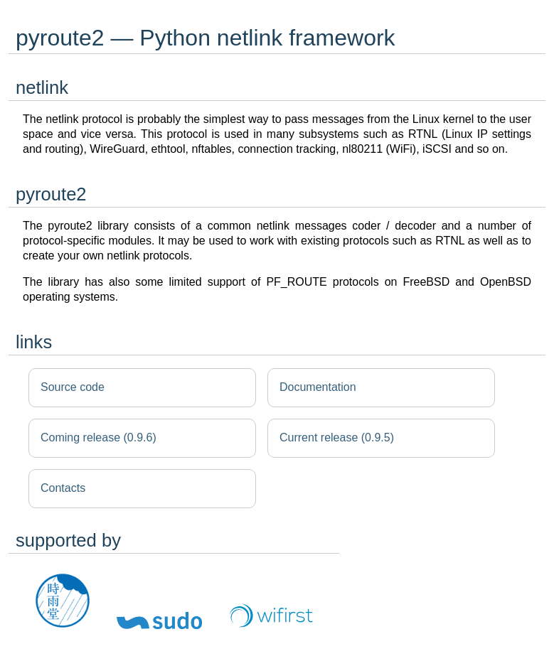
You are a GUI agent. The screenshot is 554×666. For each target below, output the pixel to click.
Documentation (317, 387)
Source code (73, 387)
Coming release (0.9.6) (98, 437)
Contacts (63, 488)
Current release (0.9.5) (336, 437)
